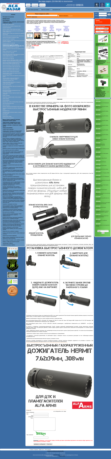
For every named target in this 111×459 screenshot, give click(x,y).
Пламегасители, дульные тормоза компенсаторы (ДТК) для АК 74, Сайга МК (66, 28)
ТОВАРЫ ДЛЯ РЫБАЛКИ (8, 129)
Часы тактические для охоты (8, 103)
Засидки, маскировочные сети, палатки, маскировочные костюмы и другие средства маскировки (12, 187)
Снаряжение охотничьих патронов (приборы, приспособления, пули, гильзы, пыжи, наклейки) (13, 210)
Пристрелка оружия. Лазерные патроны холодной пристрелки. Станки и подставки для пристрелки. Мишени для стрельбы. (13, 194)
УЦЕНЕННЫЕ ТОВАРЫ (8, 243)
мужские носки (56, 457)
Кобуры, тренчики (6, 95)
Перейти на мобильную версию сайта (55, 453)
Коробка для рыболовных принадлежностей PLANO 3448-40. (99, 76)
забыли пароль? (102, 17)
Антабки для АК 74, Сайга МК (8, 52)
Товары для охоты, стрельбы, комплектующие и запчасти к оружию (41, 20)
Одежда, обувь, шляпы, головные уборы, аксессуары (13, 101)
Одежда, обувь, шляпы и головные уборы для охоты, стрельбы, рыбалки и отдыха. (12, 144)
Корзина (36, 452)
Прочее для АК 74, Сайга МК (8, 58)
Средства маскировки (7, 27)
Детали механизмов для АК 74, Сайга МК (11, 47)
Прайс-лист (41, 452)
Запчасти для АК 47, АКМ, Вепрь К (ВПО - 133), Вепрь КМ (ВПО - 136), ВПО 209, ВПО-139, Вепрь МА (13, 60)
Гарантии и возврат (45, 9)
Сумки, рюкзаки (6, 98)
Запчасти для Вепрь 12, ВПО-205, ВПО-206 (11, 65)
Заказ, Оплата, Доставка (33, 9)
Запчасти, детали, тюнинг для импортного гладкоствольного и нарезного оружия (11, 79)
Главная (28, 5)
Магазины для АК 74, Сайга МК (9, 43)
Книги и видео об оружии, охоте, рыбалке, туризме (13, 239)
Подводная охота (6, 110)
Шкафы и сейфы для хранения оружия (11, 241)
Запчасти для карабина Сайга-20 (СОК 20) (11, 68)
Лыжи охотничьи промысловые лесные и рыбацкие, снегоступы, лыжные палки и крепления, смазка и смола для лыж (14, 201)
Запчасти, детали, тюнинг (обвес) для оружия (11, 29)
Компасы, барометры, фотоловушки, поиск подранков (13, 106)
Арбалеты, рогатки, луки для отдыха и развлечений (14, 148)
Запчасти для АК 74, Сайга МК (9, 39)
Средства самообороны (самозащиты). (11, 176)
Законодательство (56, 9)
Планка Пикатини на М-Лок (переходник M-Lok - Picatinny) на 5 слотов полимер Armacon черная (101, 62)
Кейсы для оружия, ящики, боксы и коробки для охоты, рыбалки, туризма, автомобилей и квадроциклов (13, 152)
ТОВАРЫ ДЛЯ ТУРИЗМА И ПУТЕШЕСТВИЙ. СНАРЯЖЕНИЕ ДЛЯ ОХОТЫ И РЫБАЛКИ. (12, 132)
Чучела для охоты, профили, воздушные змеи (12, 26)
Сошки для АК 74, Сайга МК (8, 56)
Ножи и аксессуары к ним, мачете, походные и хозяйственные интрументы (12, 83)
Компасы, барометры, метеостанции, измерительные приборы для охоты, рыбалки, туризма (12, 228)
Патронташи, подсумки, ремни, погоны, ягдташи (12, 97)
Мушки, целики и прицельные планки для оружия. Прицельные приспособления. (13, 238)
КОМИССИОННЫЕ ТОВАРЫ (9, 244)
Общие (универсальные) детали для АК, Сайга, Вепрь (13, 35)
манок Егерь (34, 16)
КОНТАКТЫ (42, 5)
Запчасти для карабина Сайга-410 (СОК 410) (11, 66)
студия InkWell (62, 458)
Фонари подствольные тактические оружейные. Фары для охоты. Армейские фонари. (13, 218)
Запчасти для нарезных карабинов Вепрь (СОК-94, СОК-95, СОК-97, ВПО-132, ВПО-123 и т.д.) (13, 63)
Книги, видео (5, 114)
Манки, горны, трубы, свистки (8, 24)
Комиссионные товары (7, 116)
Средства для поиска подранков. (10, 235)
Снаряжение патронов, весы (8, 80)
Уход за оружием (6, 100)
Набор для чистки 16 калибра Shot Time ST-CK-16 (100, 44)
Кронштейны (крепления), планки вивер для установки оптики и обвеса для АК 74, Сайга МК (13, 55)
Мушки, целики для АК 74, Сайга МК (10, 51)
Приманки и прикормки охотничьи (10, 204)
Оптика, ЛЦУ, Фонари (7, 84)
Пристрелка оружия (6, 88)
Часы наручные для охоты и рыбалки (11, 150)
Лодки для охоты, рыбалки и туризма (10, 231)
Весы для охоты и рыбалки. (8, 212)
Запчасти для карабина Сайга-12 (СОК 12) (11, 69)
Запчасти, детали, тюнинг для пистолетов (11, 71)
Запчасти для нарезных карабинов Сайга (11, 37)
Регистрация (35, 5)
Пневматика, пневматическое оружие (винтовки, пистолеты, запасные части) (13, 168)
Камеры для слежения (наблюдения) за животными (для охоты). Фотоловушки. (14, 191)
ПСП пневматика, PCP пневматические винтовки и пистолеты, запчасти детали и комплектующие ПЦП (13, 171)
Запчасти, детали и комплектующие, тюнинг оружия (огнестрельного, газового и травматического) (12, 214)
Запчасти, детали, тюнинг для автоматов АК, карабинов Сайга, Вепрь (51, 28)
